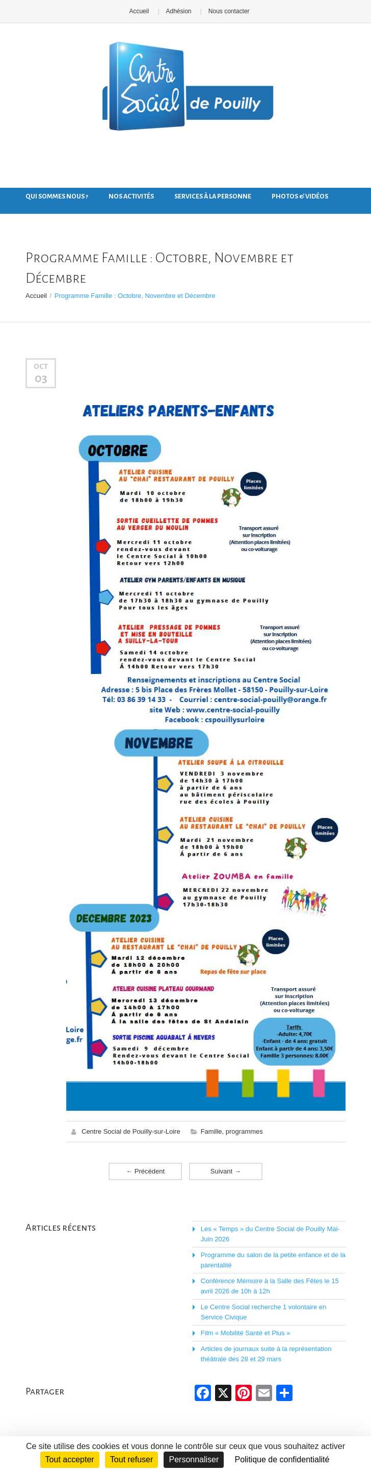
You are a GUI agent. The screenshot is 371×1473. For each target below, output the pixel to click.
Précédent (145, 1171)
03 (41, 378)
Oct (41, 366)
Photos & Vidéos (300, 196)
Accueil (139, 11)
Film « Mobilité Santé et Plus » (245, 1333)
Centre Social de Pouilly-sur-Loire (131, 1131)
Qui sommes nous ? (56, 196)
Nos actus (42, 216)
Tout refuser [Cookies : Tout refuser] (131, 1459)
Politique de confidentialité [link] (281, 1459)
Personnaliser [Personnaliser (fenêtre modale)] (194, 1459)
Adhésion (178, 11)
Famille (211, 1131)
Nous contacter (229, 11)
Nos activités (131, 196)
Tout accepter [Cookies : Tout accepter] (69, 1459)
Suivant (225, 1171)
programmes (244, 1131)
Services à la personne (212, 196)
